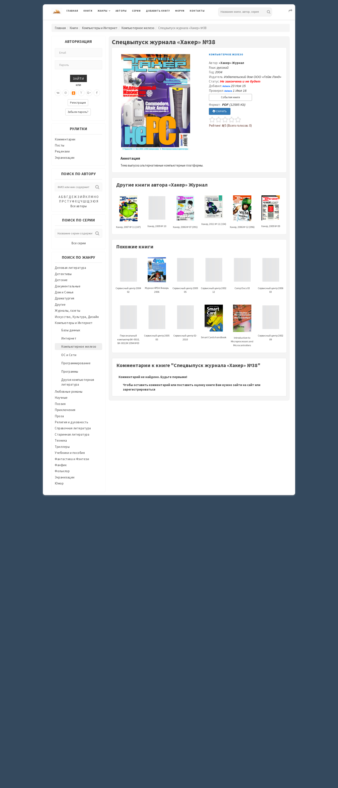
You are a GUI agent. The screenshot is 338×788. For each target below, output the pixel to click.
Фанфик (61, 465)
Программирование (76, 363)
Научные (61, 398)
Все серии (78, 243)
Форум (180, 10)
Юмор (59, 483)
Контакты (197, 10)
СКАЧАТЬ (220, 111)
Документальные (67, 286)
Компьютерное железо (137, 28)
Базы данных (70, 330)
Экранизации (65, 158)
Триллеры (62, 447)
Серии (136, 10)
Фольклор (62, 471)
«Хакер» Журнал (231, 63)
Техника (61, 440)
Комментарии (65, 139)
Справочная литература (73, 428)
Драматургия (64, 298)
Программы (69, 371)
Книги (87, 10)
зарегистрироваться (139, 389)
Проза (59, 416)
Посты (59, 145)
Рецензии (62, 151)
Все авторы (78, 206)
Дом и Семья (64, 292)
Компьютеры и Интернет (99, 28)
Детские (61, 280)
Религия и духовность (71, 422)
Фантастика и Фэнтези (72, 459)
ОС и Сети (69, 355)
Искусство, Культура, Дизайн (77, 317)
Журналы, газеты (67, 310)
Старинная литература (72, 434)
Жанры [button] (103, 10)
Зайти (78, 78)
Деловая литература (70, 268)
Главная (72, 10)
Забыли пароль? (78, 112)
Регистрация (78, 102)
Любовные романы (69, 391)
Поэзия (60, 404)
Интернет (68, 338)
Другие (60, 304)
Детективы (63, 274)
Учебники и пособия (70, 453)
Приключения (65, 410)
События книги (230, 97)
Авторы (121, 10)
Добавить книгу (158, 10)
